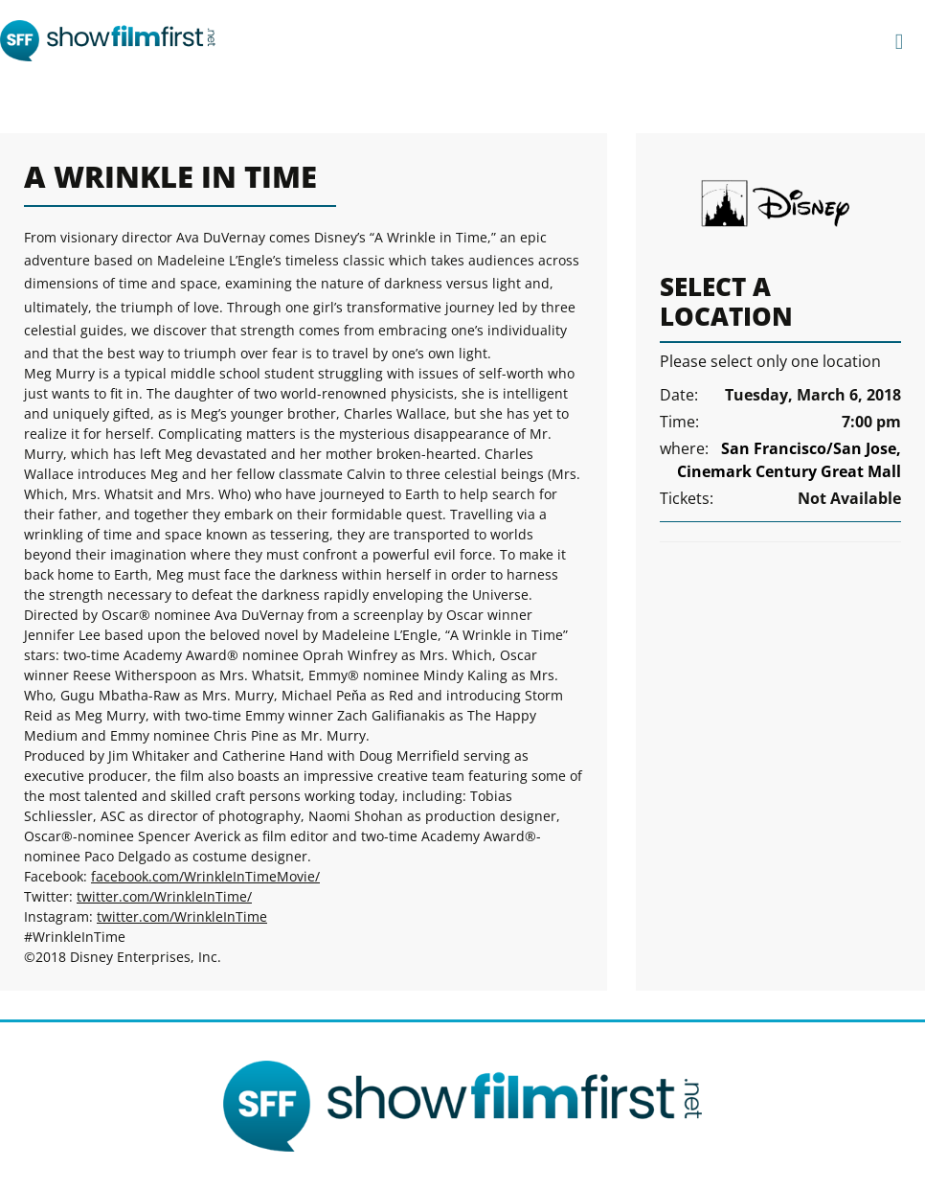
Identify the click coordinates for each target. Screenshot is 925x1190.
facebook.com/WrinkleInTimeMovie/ (205, 876)
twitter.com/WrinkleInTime (182, 916)
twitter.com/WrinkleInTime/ (164, 896)
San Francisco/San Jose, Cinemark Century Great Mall (789, 460)
